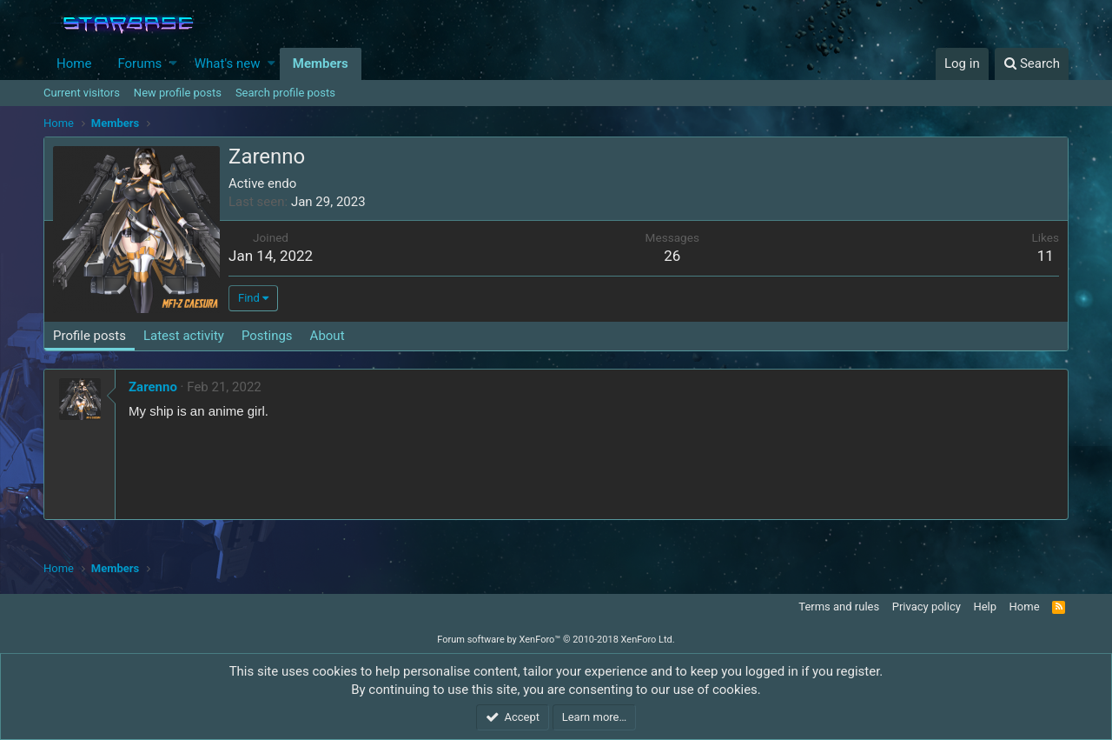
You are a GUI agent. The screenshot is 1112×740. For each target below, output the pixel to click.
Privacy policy (926, 606)
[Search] (1032, 64)
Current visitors (81, 92)
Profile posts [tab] (89, 335)
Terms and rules (838, 606)
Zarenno (153, 387)
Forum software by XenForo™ (555, 639)
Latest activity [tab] (183, 335)
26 (672, 255)
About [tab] (327, 335)
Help (984, 606)
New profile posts (178, 92)
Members (320, 63)
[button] (173, 64)
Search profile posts (285, 92)
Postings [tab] (267, 335)
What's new (228, 63)
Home (73, 63)
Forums (139, 63)
